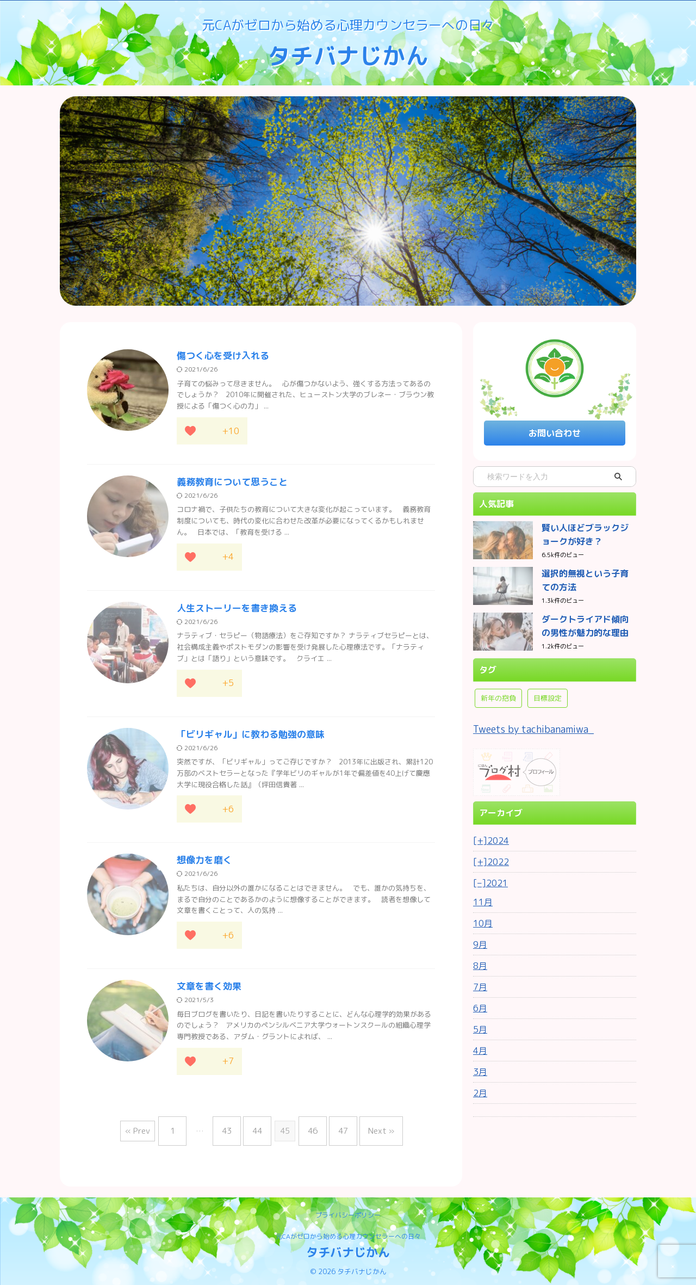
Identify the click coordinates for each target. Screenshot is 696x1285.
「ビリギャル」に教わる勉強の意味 (246, 738)
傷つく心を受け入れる (220, 356)
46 (310, 1133)
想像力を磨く (203, 865)
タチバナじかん (347, 55)
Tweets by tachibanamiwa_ (525, 724)
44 (260, 1133)
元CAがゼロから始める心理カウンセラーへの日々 (348, 1234)
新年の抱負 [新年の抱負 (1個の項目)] (498, 693)
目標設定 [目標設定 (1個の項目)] (547, 693)
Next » (368, 1133)
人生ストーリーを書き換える (233, 611)
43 (235, 1133)
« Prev (153, 1133)
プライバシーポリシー (348, 1213)
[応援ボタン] (190, 432)
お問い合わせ (554, 432)
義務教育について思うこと (229, 484)
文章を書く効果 (207, 992)
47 (335, 1133)
